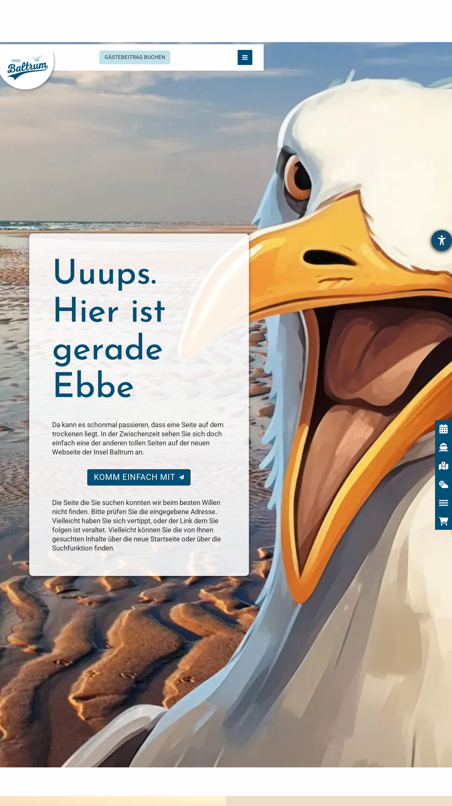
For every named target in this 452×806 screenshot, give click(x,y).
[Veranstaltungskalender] (443, 400)
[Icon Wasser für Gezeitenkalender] (443, 474)
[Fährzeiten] (443, 418)
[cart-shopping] (443, 492)
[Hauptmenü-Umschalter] (433, 13)
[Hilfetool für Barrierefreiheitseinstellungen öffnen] (441, 212)
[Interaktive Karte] (443, 437)
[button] (229, 14)
